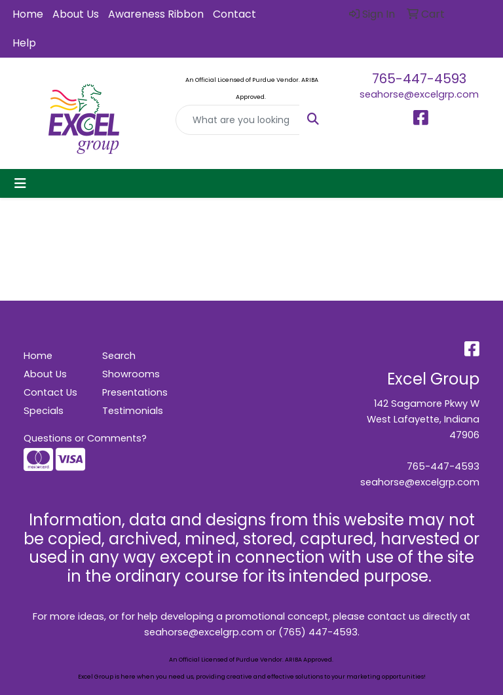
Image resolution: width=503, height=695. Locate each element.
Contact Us (50, 392)
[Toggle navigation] (20, 183)
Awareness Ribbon (156, 14)
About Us (75, 14)
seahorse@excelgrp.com (419, 94)
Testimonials (132, 410)
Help (24, 42)
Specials (44, 410)
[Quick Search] (238, 120)
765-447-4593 (419, 78)
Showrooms (131, 374)
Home (27, 14)
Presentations (133, 392)
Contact (234, 14)
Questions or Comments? (85, 438)
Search (119, 355)
